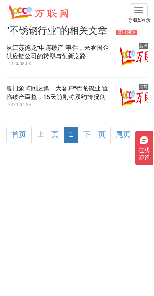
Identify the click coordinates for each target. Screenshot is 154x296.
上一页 (48, 134)
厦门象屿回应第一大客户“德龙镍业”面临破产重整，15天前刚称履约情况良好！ (57, 97)
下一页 (94, 134)
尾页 (123, 134)
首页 (18, 134)
